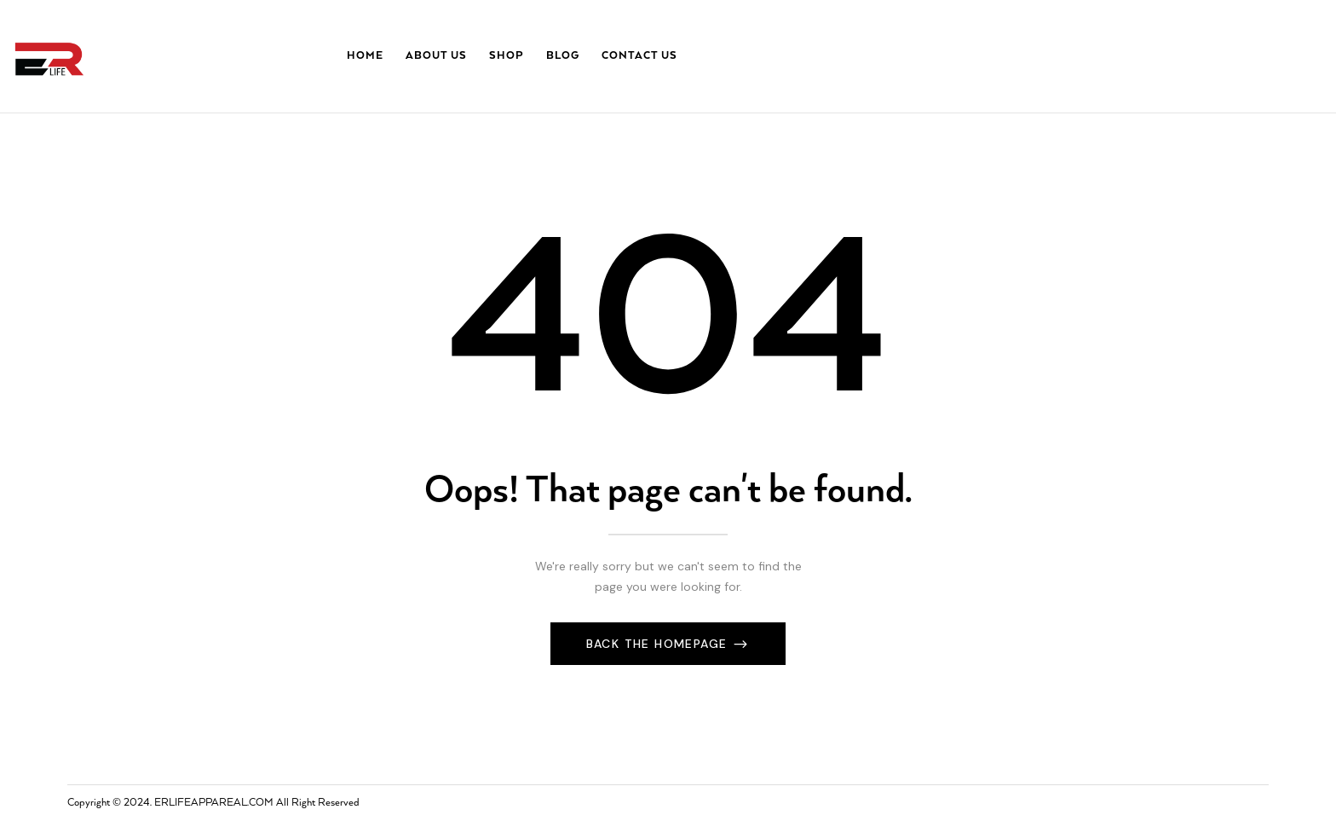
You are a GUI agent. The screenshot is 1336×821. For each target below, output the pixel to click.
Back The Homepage (659, 643)
